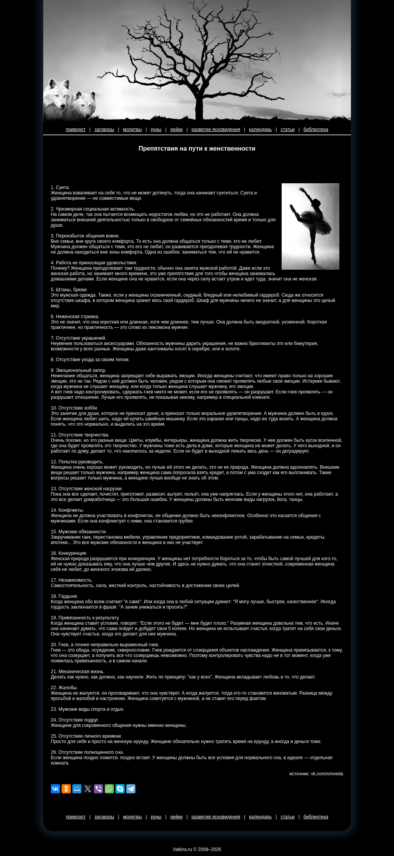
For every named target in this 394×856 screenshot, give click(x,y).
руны (156, 129)
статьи (288, 129)
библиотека (316, 129)
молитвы (132, 129)
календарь (260, 129)
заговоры (104, 129)
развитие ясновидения (216, 129)
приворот (75, 129)
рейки (176, 129)
